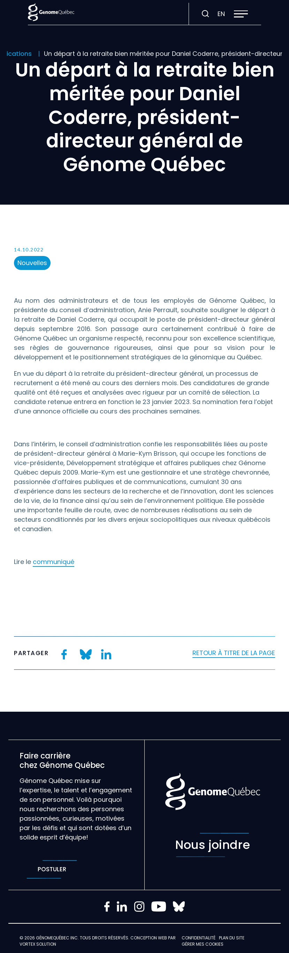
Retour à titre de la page (233, 652)
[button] (241, 14)
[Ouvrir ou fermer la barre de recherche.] (205, 14)
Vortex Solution (38, 944)
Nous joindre (212, 845)
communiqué (53, 561)
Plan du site (231, 938)
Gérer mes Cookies (202, 944)
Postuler (52, 869)
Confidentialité (198, 938)
